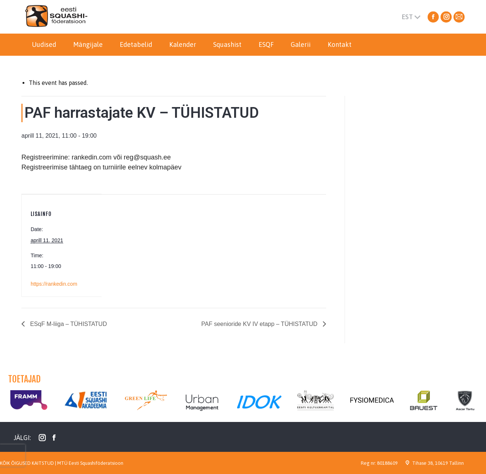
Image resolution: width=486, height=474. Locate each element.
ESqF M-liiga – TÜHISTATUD (67, 324)
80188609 (387, 463)
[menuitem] (44, 45)
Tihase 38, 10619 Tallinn (438, 463)
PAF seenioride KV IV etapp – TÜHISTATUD (260, 324)
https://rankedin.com (54, 284)
